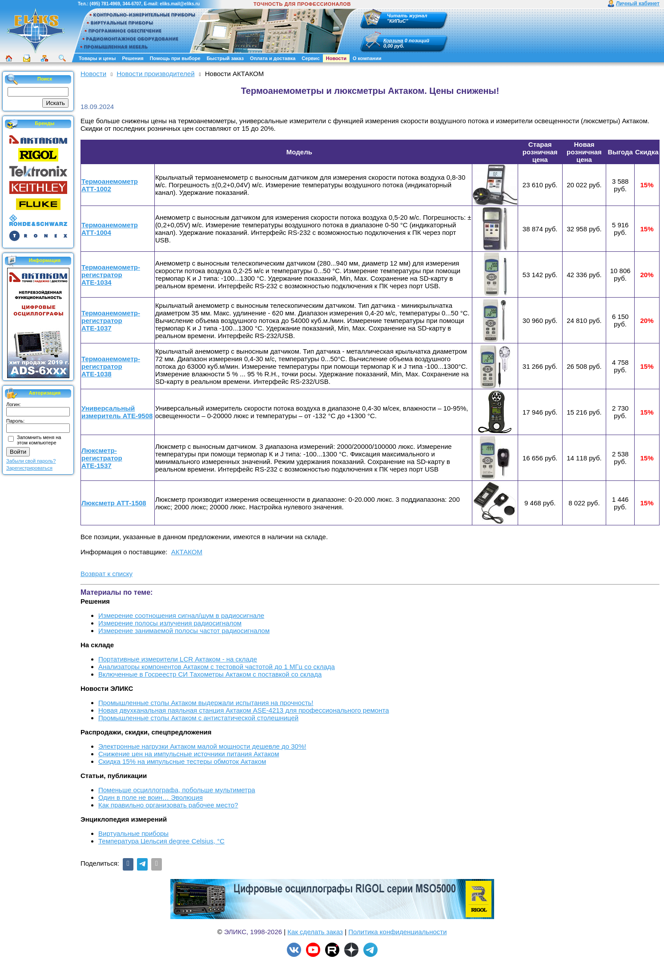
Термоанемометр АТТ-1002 (109, 185)
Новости (336, 58)
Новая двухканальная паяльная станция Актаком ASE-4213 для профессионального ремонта (243, 710)
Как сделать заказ (315, 932)
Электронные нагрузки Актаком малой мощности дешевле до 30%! (202, 746)
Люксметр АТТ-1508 (113, 503)
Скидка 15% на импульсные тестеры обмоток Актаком (182, 761)
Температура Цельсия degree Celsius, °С (161, 841)
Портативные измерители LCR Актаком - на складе (177, 659)
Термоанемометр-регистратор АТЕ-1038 (110, 366)
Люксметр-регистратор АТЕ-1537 (101, 458)
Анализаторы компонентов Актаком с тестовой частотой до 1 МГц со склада (216, 666)
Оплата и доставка (272, 58)
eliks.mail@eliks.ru (180, 3)
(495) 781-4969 (104, 3)
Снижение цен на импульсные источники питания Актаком (188, 754)
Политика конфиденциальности (397, 932)
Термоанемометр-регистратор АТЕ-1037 (110, 320)
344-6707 (131, 3)
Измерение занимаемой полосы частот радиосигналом (184, 630)
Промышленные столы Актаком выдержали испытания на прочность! (206, 702)
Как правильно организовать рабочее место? (168, 805)
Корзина (393, 40)
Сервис (310, 58)
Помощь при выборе (175, 58)
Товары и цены (97, 58)
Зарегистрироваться (29, 468)
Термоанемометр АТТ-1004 (109, 228)
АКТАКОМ (186, 552)
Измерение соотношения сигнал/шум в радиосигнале (181, 615)
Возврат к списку (106, 573)
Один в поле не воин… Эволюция (150, 797)
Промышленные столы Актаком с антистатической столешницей (198, 718)
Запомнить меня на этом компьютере (39, 440)
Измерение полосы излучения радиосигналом (169, 623)
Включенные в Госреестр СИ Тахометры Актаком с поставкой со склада (210, 674)
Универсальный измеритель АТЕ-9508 (117, 411)
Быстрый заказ (225, 58)
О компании (367, 58)
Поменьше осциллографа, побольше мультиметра (176, 790)
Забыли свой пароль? (31, 461)
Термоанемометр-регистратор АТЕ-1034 (110, 274)
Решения (132, 58)
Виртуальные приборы (133, 833)
